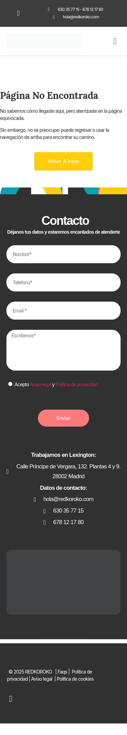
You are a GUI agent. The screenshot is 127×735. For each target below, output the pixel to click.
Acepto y (56, 384)
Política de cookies (75, 679)
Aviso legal (40, 384)
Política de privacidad (77, 384)
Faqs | (64, 672)
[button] (115, 41)
